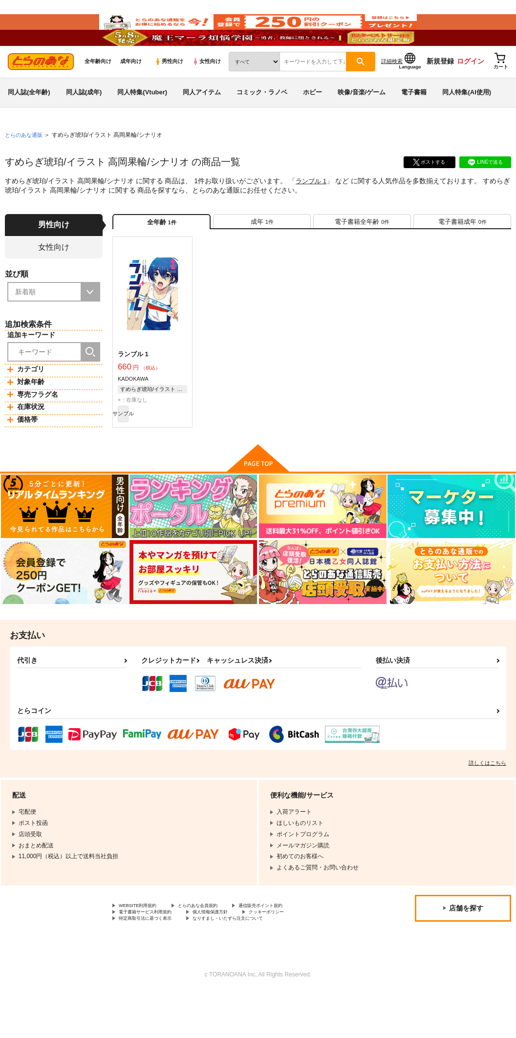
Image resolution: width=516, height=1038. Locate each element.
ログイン (470, 88)
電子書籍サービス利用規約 (154, 955)
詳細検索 (392, 88)
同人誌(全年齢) (29, 119)
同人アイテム (202, 119)
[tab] (262, 253)
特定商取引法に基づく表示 (154, 963)
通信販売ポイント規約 (292, 947)
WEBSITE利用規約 (144, 947)
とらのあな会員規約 (216, 947)
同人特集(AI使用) (466, 119)
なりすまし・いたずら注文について (257, 963)
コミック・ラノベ (261, 119)
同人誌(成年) (84, 119)
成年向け (131, 88)
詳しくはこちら (487, 803)
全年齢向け (98, 88)
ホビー (312, 119)
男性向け (168, 88)
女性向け (206, 88)
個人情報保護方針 (233, 955)
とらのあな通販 (25, 161)
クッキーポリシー (301, 955)
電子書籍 (414, 119)
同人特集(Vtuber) (142, 119)
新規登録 (440, 88)
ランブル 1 (312, 208)
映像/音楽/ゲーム (362, 119)
